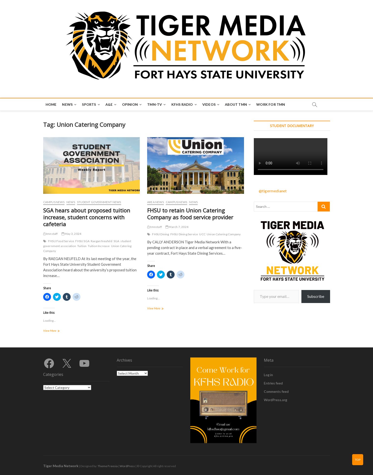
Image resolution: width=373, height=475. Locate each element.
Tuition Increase (99, 246)
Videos (209, 104)
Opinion (130, 104)
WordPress (127, 466)
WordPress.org (275, 400)
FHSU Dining (160, 234)
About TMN (236, 104)
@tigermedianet (273, 190)
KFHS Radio (182, 104)
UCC (202, 234)
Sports (89, 104)
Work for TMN (270, 104)
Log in (268, 375)
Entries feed (273, 383)
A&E (109, 104)
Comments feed (276, 391)
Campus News (53, 202)
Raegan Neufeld (101, 241)
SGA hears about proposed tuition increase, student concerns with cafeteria (86, 217)
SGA (116, 241)
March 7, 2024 (177, 227)
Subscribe (315, 296)
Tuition (82, 246)
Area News (155, 202)
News (67, 104)
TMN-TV (154, 104)
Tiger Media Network (60, 466)
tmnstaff (50, 234)
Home (51, 104)
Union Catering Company (224, 234)
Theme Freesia (108, 466)
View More (55, 331)
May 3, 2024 (71, 234)
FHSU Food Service (61, 241)
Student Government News (99, 202)
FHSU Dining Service (184, 234)
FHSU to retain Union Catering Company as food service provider (190, 214)
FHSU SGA (82, 241)
